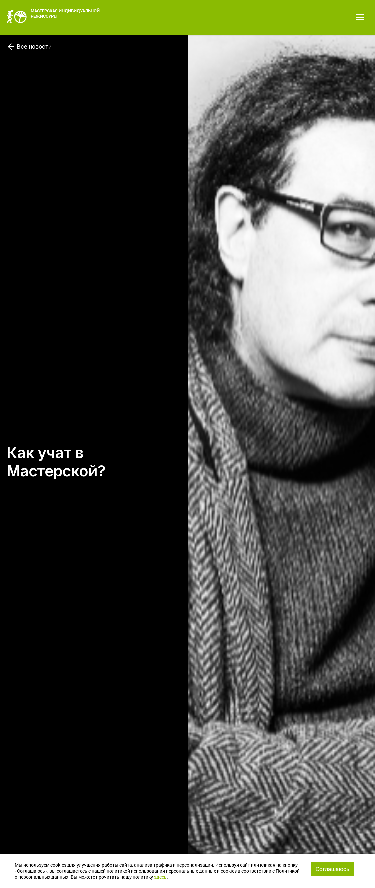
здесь (160, 877)
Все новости (29, 45)
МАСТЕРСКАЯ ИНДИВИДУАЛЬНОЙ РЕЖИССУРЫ (53, 15)
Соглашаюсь (332, 869)
